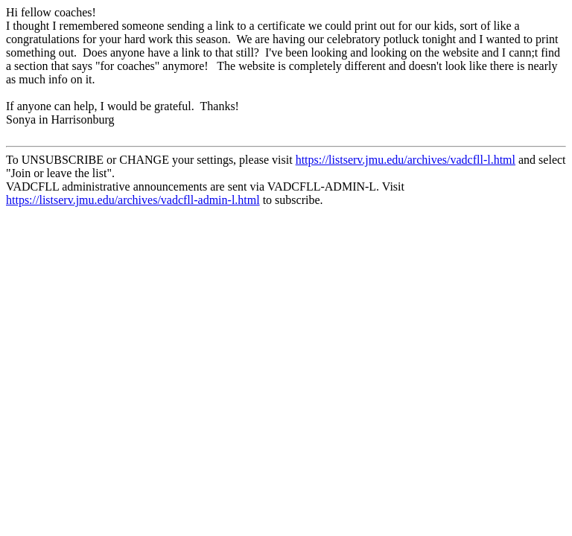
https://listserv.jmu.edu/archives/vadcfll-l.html (405, 159)
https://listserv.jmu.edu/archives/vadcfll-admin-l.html (133, 200)
